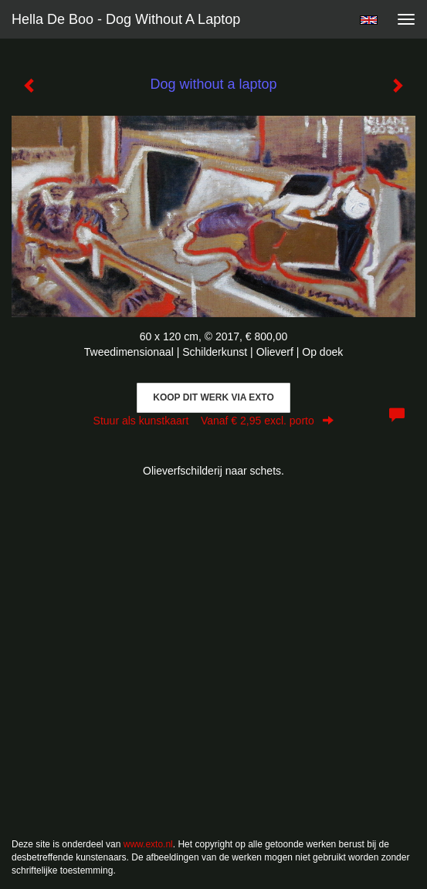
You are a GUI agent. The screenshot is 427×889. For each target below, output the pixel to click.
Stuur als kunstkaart (213, 420)
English (369, 20)
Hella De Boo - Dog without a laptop (126, 19)
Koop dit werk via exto (213, 397)
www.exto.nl (148, 844)
